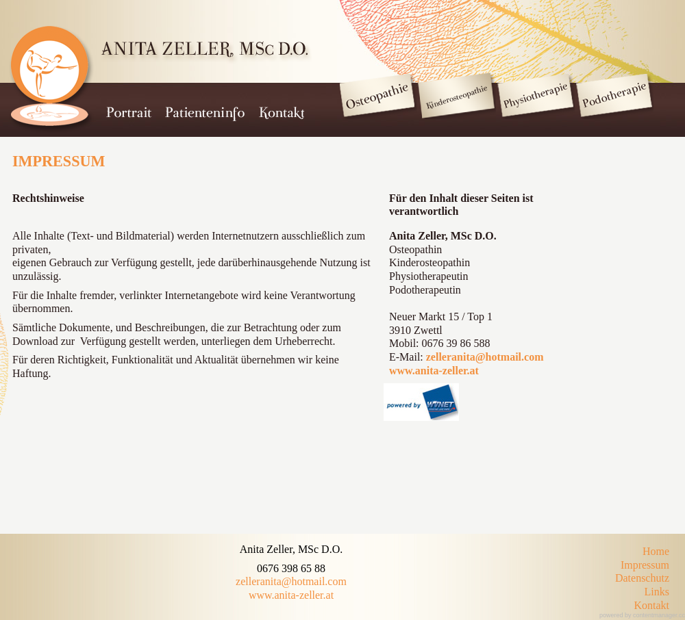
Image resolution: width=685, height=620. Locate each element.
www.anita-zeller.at (434, 370)
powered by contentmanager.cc (642, 615)
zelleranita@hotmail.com (485, 357)
